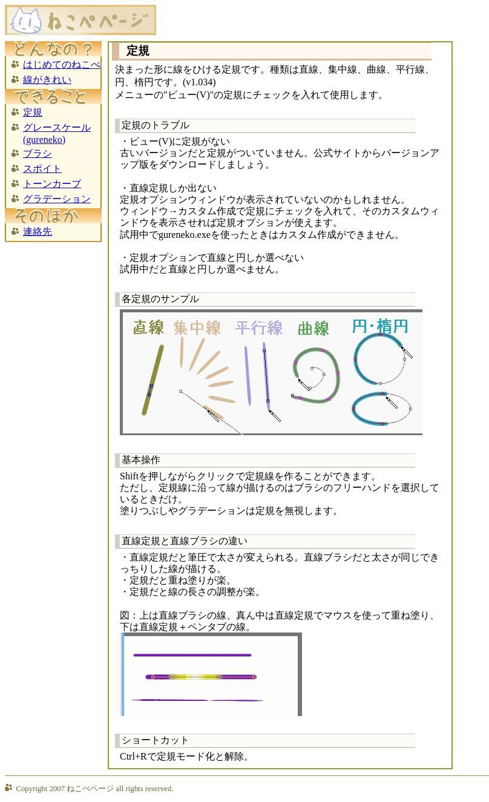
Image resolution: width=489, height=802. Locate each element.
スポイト (42, 168)
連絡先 (37, 231)
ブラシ (37, 153)
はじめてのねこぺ (61, 64)
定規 (32, 112)
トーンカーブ (52, 184)
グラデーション (57, 199)
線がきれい (47, 79)
